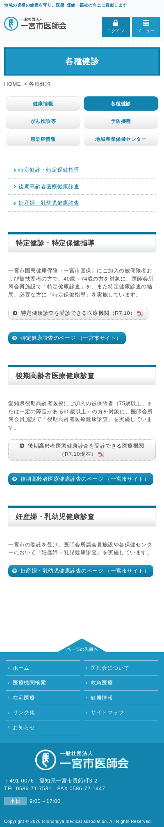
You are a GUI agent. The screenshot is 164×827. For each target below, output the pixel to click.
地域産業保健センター (120, 139)
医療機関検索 (29, 683)
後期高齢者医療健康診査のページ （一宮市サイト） (84, 479)
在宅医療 (24, 698)
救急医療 (102, 683)
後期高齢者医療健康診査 (49, 186)
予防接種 (121, 121)
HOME (12, 84)
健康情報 (43, 103)
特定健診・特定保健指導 (49, 170)
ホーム (21, 668)
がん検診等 (43, 121)
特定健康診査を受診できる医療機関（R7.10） (81, 313)
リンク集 (24, 712)
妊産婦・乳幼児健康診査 (49, 203)
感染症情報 (43, 139)
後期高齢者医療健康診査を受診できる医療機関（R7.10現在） (85, 450)
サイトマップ (107, 712)
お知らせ (24, 727)
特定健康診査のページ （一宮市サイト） (70, 338)
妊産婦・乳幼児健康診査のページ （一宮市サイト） (84, 571)
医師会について (110, 668)
